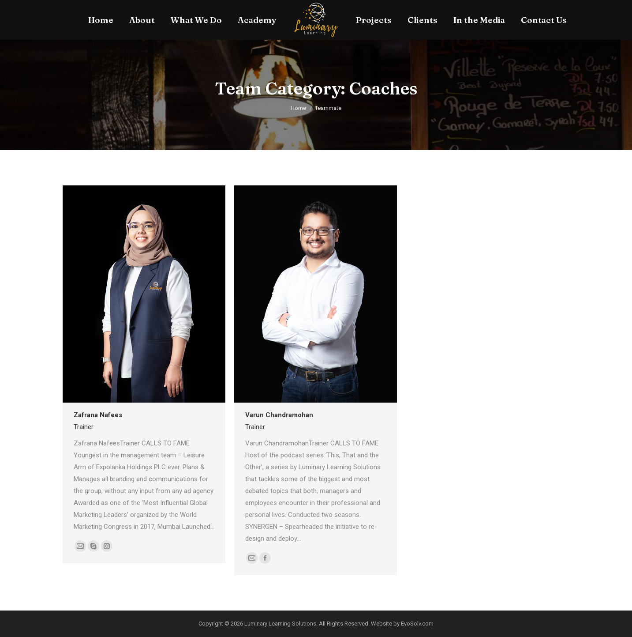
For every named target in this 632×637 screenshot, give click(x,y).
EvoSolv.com (417, 623)
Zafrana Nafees (98, 415)
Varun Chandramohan (279, 415)
